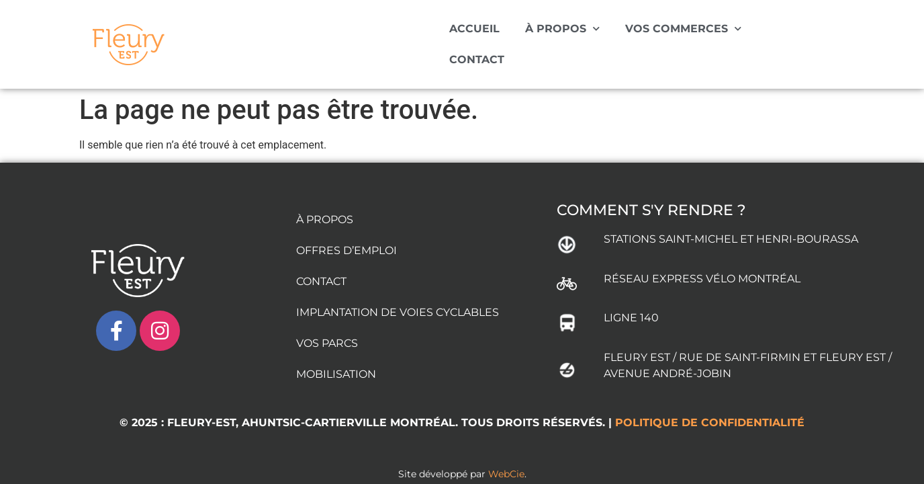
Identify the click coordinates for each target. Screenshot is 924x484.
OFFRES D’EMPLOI (346, 229)
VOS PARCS (327, 322)
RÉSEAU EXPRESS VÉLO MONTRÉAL (702, 257)
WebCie (506, 453)
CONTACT (476, 59)
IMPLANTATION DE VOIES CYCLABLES (397, 291)
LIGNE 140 (631, 296)
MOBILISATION (336, 353)
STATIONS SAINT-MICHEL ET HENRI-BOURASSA (731, 218)
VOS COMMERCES (683, 28)
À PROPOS (562, 28)
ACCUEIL (474, 28)
